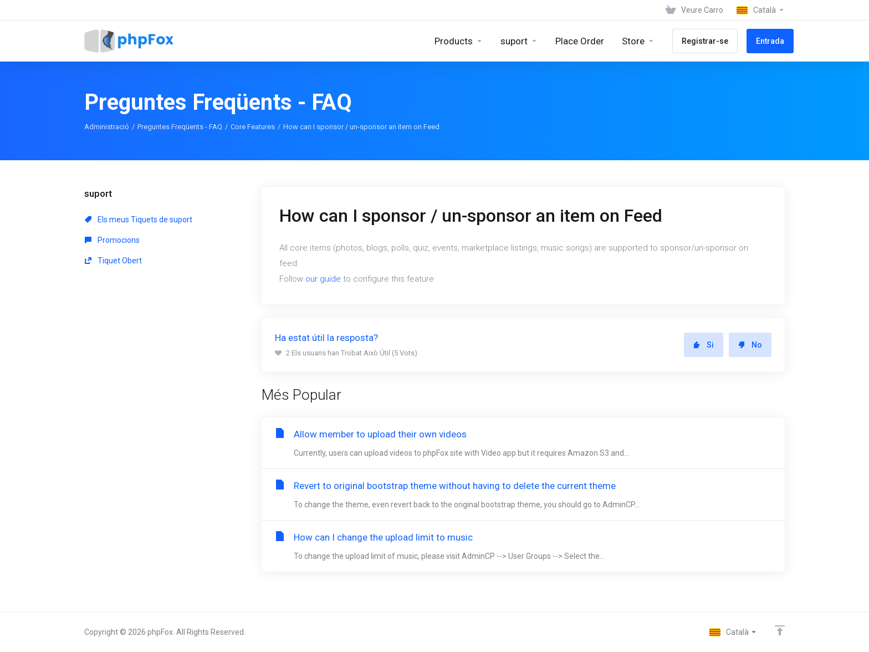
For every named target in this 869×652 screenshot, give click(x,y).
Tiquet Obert (113, 260)
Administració (106, 127)
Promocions (112, 240)
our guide (323, 279)
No (750, 344)
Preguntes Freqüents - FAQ (179, 127)
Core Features (253, 127)
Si (703, 344)
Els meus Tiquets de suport (138, 219)
